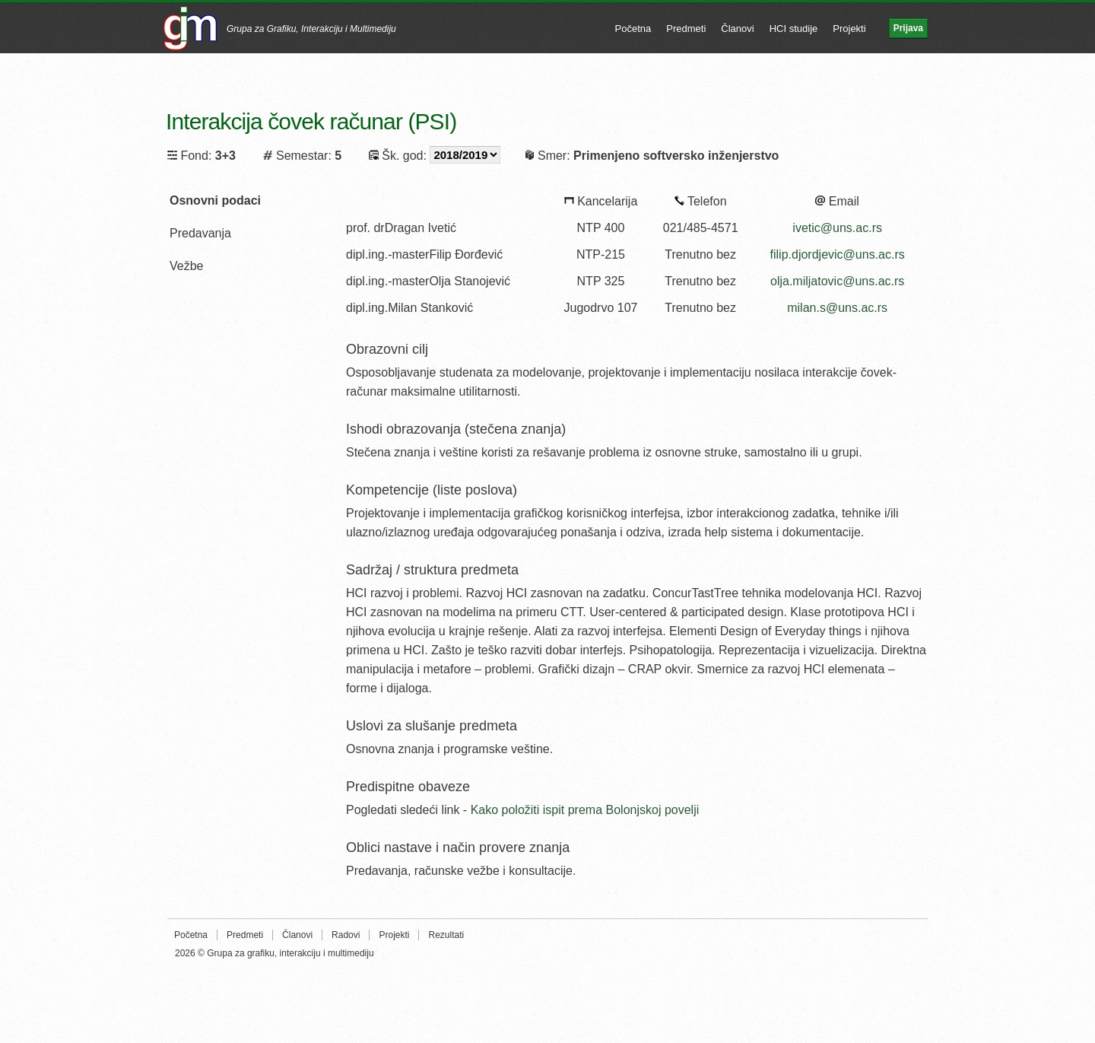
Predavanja (200, 233)
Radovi (346, 935)
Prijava (908, 28)
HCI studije (794, 28)
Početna (633, 28)
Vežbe (186, 265)
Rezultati (446, 935)
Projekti (849, 28)
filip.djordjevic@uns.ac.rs (837, 254)
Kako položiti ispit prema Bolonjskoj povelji (585, 809)
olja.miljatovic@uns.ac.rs (837, 281)
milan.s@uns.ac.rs (837, 307)
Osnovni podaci (215, 200)
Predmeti (686, 28)
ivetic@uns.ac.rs (837, 227)
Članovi (737, 28)
